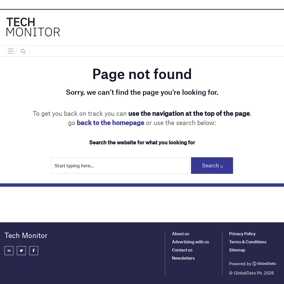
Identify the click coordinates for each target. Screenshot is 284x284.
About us (180, 233)
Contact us (182, 249)
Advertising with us (190, 241)
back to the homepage (110, 122)
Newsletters (183, 257)
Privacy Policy (242, 233)
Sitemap (237, 249)
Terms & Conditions (247, 241)
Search (210, 165)
